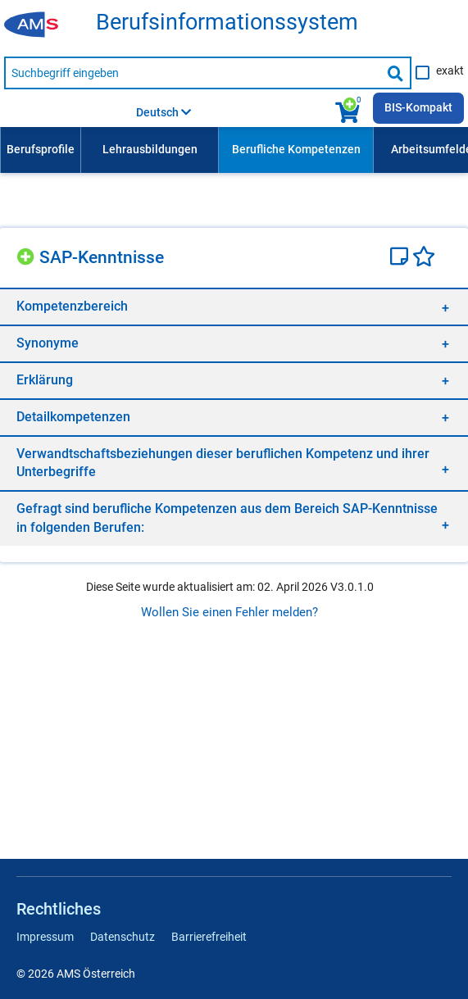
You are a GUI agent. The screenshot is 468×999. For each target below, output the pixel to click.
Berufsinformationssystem (227, 22)
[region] (234, 306)
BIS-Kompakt (418, 107)
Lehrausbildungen (150, 149)
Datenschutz (122, 936)
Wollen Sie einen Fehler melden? (229, 612)
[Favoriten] (423, 258)
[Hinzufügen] (27, 254)
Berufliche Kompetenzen (296, 149)
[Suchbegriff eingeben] (192, 73)
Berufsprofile (41, 149)
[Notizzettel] (401, 258)
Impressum (45, 936)
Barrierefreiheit (209, 936)
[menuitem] (40, 150)
